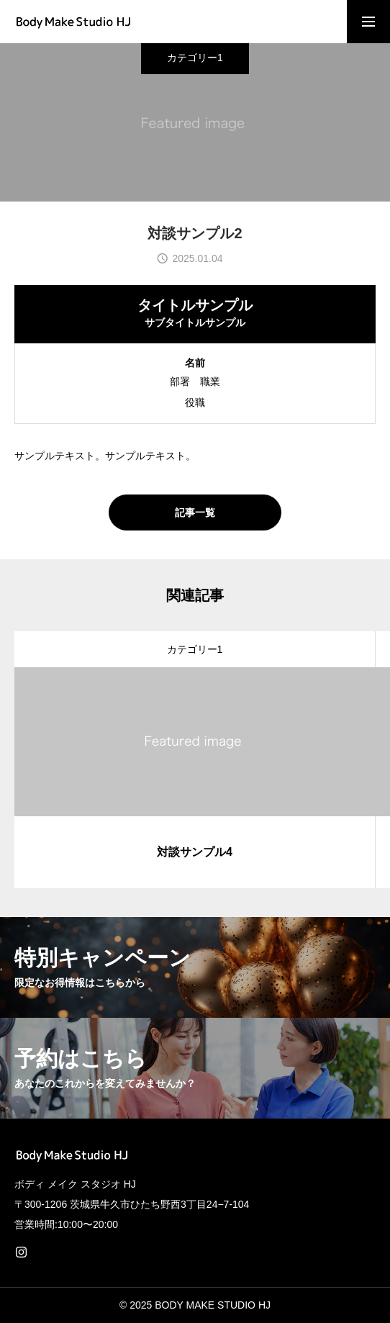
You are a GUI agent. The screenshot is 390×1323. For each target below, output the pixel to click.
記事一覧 (195, 512)
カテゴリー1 (195, 52)
